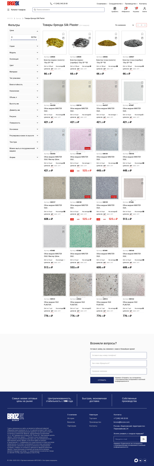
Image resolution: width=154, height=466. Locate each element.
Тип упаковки (15, 78)
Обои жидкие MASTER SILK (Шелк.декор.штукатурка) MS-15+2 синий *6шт (107, 206)
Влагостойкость (16, 84)
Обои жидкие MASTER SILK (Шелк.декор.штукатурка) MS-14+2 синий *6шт (80, 206)
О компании (102, 4)
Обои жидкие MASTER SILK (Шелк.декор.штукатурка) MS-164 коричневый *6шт (133, 206)
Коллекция (14, 59)
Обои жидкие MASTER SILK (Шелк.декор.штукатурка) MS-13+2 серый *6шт (54, 206)
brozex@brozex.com (122, 422)
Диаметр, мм (15, 110)
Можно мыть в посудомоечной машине (22, 149)
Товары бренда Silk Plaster (34, 18)
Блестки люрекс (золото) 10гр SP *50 (54, 61)
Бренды (19, 18)
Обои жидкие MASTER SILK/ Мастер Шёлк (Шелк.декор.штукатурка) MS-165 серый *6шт (54, 255)
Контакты (143, 4)
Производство (131, 4)
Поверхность (15, 123)
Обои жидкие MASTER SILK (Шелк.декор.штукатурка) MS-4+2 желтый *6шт (133, 255)
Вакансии (71, 422)
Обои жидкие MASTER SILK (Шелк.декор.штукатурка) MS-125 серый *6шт (133, 158)
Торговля (93, 418)
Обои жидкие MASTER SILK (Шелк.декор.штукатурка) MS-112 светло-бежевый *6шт (54, 109)
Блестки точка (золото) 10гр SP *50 (106, 61)
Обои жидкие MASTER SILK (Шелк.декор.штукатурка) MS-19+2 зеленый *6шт (80, 255)
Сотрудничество (116, 4)
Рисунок (13, 116)
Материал (13, 72)
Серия (12, 46)
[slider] (11, 40)
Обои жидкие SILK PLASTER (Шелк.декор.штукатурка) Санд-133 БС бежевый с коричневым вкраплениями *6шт (133, 303)
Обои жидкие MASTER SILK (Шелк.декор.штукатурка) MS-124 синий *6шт (107, 158)
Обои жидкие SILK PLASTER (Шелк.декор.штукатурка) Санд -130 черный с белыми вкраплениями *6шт (54, 303)
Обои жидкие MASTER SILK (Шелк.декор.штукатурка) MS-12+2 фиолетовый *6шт (80, 158)
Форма (12, 157)
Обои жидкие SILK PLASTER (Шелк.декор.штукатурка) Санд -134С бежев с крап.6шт (80, 303)
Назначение (14, 91)
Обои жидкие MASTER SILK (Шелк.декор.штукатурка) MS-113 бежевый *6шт (80, 109)
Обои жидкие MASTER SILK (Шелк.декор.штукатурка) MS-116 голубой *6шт (133, 109)
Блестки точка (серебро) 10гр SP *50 (133, 61)
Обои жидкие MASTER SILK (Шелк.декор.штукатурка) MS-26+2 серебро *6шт (107, 255)
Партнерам (71, 426)
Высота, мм (14, 104)
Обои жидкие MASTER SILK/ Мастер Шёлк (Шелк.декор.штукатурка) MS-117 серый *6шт (54, 158)
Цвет (12, 65)
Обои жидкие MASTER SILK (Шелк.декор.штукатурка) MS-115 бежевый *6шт (107, 109)
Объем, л (13, 97)
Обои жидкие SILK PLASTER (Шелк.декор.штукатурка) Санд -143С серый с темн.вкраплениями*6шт (107, 303)
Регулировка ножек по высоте (22, 136)
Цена (12, 30)
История (70, 418)
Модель (13, 53)
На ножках (14, 129)
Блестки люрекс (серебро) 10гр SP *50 (79, 61)
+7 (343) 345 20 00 (121, 418)
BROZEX (10, 18)
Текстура (13, 142)
